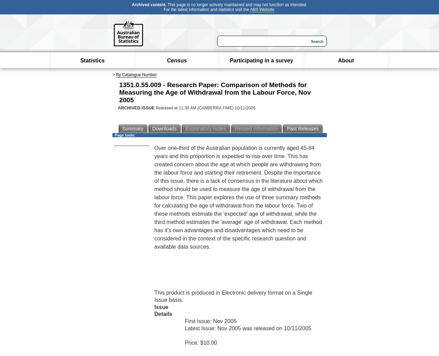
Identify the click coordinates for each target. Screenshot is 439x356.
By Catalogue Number (136, 74)
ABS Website (262, 9)
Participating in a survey (261, 60)
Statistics (92, 60)
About (346, 60)
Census (177, 60)
